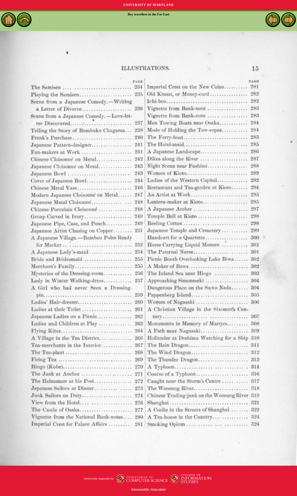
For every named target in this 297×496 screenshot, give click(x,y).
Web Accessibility (140, 489)
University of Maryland (148, 5)
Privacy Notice (158, 489)
